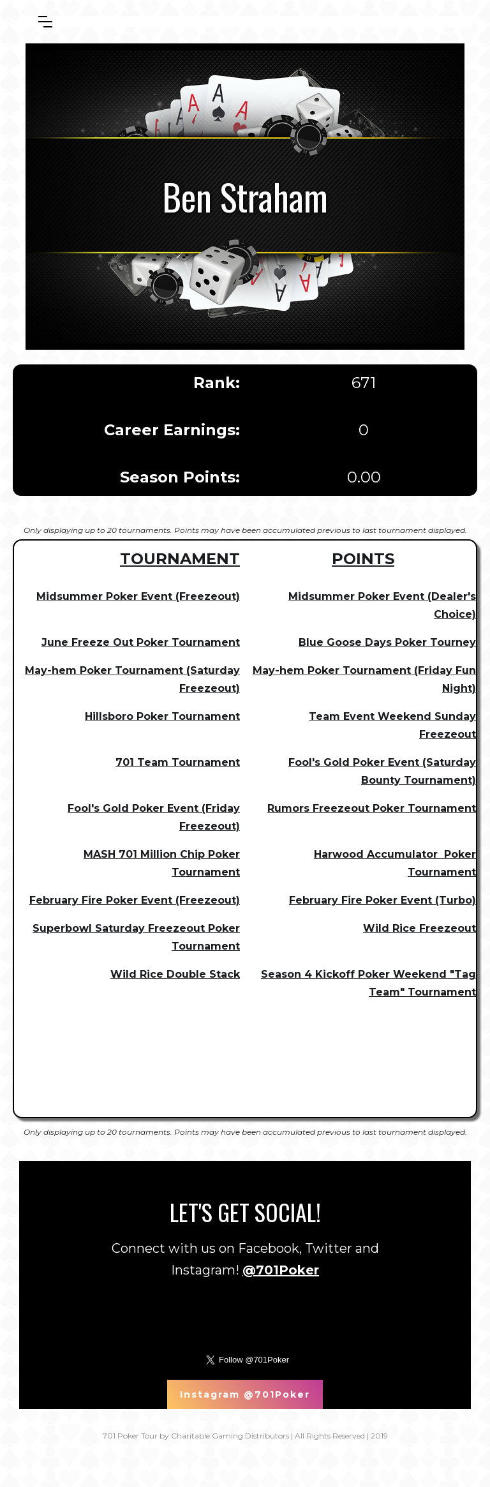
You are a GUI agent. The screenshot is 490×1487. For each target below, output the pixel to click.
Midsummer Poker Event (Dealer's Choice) (382, 605)
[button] (45, 21)
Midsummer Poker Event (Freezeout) (138, 596)
